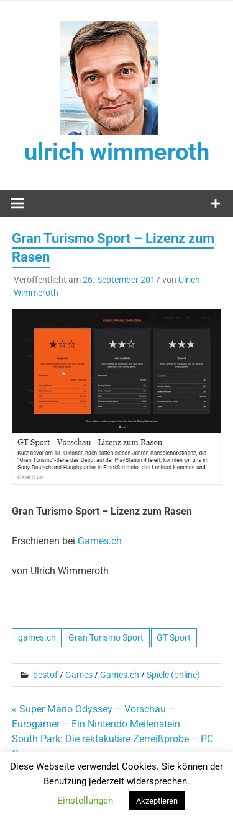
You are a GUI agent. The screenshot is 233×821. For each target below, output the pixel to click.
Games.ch (100, 541)
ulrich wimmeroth (116, 152)
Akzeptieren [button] (157, 800)
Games (79, 675)
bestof (45, 675)
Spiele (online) (173, 675)
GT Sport (174, 637)
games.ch (37, 637)
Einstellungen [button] (85, 800)
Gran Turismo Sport (106, 637)
